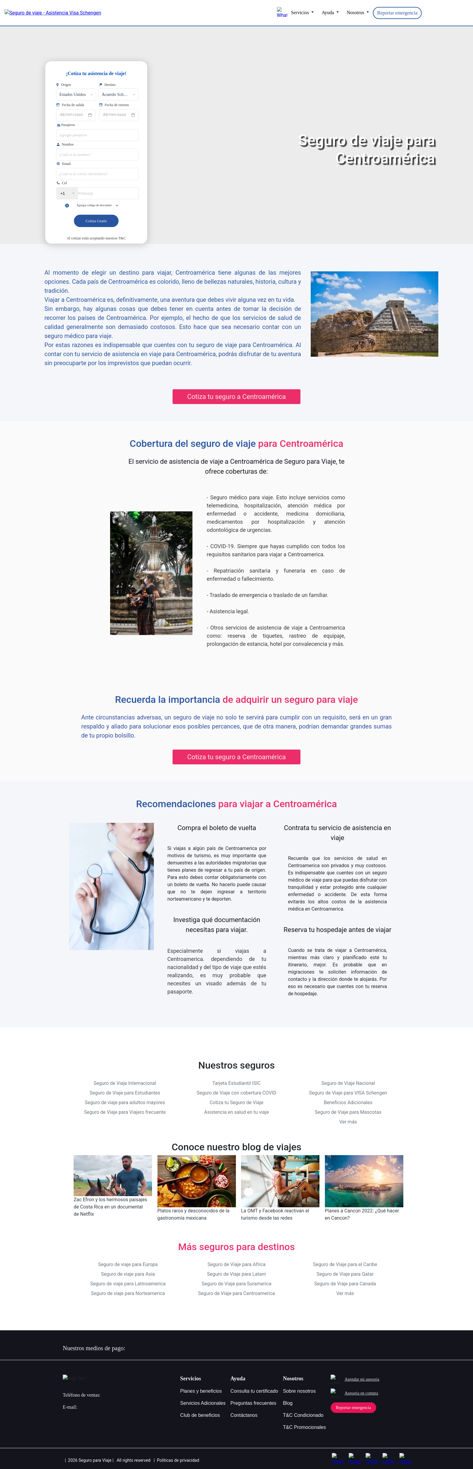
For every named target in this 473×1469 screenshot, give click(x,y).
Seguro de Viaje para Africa (237, 1263)
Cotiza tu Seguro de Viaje (236, 1101)
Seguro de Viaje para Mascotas (348, 1111)
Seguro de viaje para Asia (128, 1273)
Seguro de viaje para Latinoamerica (128, 1283)
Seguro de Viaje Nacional (348, 1082)
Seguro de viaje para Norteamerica (128, 1292)
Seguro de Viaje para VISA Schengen (348, 1092)
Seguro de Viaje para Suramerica (236, 1283)
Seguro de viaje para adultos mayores (125, 1101)
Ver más (348, 1121)
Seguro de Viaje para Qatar (344, 1273)
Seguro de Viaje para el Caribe (345, 1263)
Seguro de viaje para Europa (128, 1263)
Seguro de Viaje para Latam (236, 1273)
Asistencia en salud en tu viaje (236, 1111)
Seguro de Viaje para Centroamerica (236, 1292)
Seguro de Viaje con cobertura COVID (236, 1092)
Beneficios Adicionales (348, 1101)
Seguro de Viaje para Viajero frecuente (125, 1111)
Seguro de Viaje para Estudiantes (125, 1092)
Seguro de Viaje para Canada (345, 1283)
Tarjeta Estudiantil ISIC (236, 1082)
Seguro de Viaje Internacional (125, 1082)
